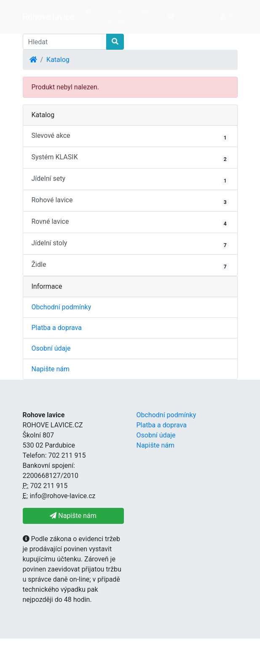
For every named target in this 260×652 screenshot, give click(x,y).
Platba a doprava (57, 328)
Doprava (147, 12)
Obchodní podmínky (113, 17)
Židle (130, 265)
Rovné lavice (130, 222)
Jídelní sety (130, 179)
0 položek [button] (186, 17)
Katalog (58, 60)
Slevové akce (130, 136)
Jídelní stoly (130, 244)
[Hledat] (65, 42)
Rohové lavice (130, 201)
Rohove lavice (48, 17)
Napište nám (51, 369)
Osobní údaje (51, 348)
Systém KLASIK (130, 158)
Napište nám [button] (73, 516)
